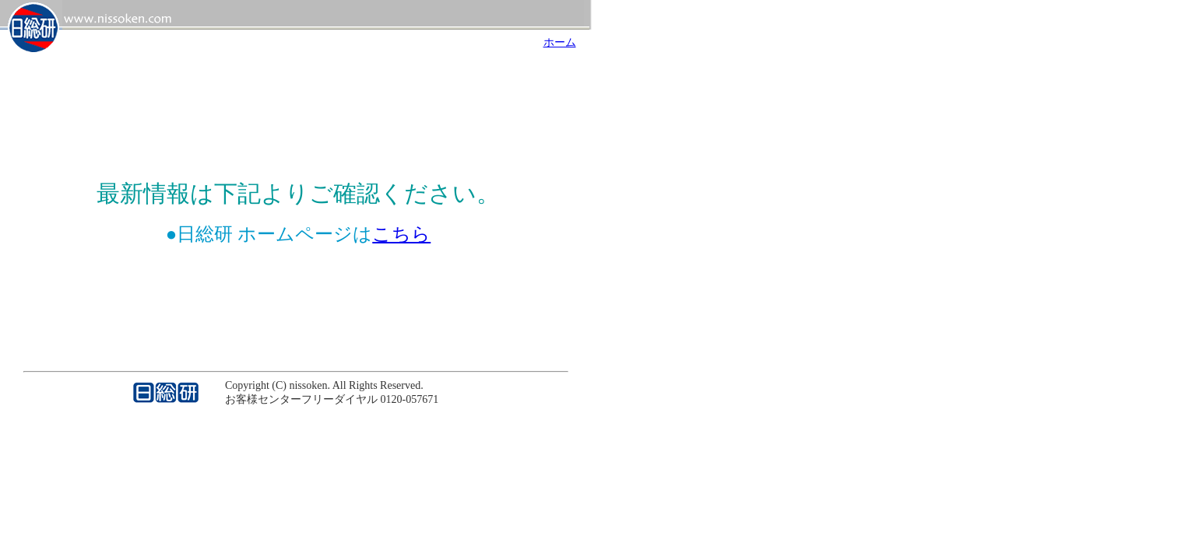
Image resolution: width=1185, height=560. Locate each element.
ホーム (559, 42)
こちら (401, 234)
